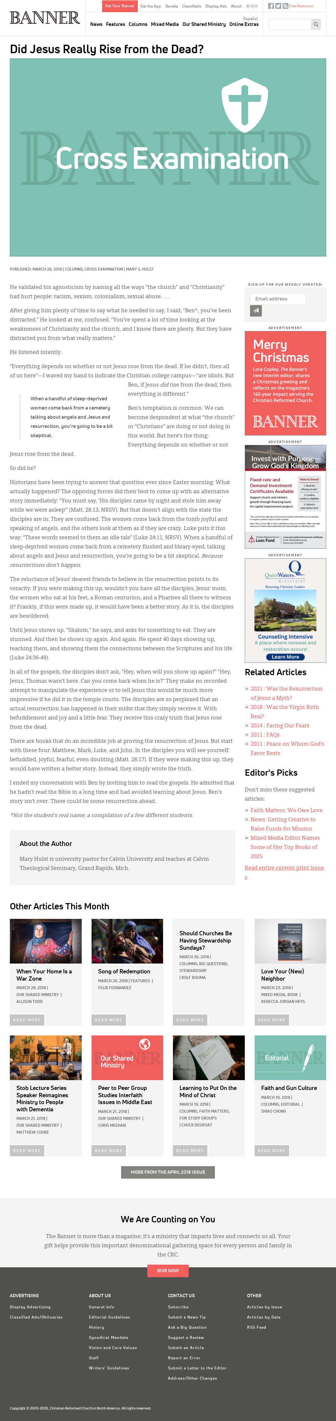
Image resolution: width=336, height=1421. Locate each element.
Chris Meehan (112, 1126)
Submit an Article (186, 1348)
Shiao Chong (273, 1112)
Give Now (168, 1271)
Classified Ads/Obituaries (36, 1318)
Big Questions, (213, 964)
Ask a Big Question (187, 1328)
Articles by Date (264, 1318)
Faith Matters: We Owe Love (287, 810)
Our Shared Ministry (204, 24)
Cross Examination (104, 270)
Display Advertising (30, 1307)
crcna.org (318, 6)
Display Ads (216, 7)
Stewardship (193, 971)
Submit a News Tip (187, 1318)
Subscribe (178, 1307)
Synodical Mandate (108, 1338)
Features (115, 24)
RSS (285, 7)
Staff (94, 1358)
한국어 (252, 7)
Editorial (290, 1105)
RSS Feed (256, 1328)
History (96, 1328)
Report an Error (184, 1358)
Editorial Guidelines (109, 1318)
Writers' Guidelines (109, 1368)
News (96, 24)
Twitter (278, 7)
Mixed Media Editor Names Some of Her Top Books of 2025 (285, 847)
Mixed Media (165, 24)
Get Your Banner (120, 6)
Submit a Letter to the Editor (197, 1368)
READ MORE (27, 1020)
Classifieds (191, 7)
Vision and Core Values (113, 1348)
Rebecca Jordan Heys (283, 1002)
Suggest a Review (186, 1338)
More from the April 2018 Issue (168, 1172)
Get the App (150, 7)
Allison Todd (29, 1002)
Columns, (75, 270)
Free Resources (301, 6)
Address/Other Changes (192, 1379)
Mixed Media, (273, 995)
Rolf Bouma (193, 978)
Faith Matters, (214, 1112)
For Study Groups (198, 1119)
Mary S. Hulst (140, 270)
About (236, 7)
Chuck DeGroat (196, 1125)
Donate (171, 7)
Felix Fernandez (114, 988)
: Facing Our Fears (280, 726)
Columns (138, 24)
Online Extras (244, 24)
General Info (102, 1307)
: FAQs (265, 735)
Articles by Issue (264, 1307)
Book (292, 995)
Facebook (271, 7)
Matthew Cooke (32, 1133)
